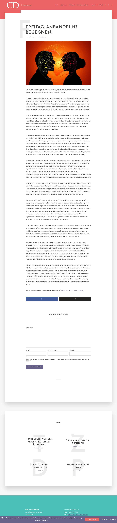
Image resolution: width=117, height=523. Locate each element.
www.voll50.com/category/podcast (72, 290)
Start (56, 5)
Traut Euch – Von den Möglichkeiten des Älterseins (39, 442)
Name (28, 350)
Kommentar (29, 327)
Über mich (63, 5)
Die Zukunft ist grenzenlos (39, 466)
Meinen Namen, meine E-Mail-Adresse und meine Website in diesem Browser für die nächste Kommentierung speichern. (57, 360)
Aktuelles (72, 5)
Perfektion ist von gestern (77, 466)
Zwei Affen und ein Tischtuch (77, 441)
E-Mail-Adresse (52, 350)
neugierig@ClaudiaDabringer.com (78, 514)
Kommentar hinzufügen (39, 37)
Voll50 (93, 5)
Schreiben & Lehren (83, 5)
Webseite (72, 350)
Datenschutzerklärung (109, 519)
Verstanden (92, 519)
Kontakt (100, 5)
